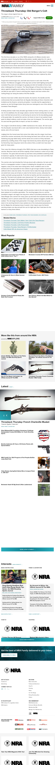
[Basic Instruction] (11, 587)
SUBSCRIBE (9, 629)
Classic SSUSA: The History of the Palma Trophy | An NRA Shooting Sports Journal (13, 357)
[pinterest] (29, 17)
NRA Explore (4, 679)
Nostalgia (43, 215)
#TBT (29, 215)
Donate (21, 1)
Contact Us (4, 655)
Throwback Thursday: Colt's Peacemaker (16, 225)
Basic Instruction (7, 541)
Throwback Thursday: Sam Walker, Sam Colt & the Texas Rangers (24, 220)
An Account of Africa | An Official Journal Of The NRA (40, 560)
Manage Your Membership (35, 683)
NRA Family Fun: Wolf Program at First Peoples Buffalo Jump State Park (18, 448)
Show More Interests (36, 613)
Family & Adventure (9, 18)
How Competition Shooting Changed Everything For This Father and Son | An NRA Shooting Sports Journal (40, 572)
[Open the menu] (52, 5)
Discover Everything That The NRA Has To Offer (12, 746)
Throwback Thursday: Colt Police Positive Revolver (19, 223)
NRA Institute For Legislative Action (10, 676)
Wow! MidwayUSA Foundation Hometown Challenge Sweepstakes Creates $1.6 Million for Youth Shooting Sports (17, 432)
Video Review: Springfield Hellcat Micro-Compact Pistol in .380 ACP (18, 456)
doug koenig (11, 566)
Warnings (29, 752)
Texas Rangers (34, 215)
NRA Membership (33, 676)
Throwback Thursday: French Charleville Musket (25, 422)
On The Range (32, 666)
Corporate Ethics (21, 752)
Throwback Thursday (21, 215)
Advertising (4, 657)
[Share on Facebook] (22, 17)
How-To (3, 593)
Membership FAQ (33, 681)
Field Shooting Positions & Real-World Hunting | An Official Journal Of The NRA (13, 582)
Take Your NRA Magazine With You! (12, 725)
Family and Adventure (34, 657)
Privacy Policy (4, 752)
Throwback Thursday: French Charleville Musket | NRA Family (41, 377)
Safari (41, 563)
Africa (31, 563)
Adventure (37, 563)
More (10, 387)
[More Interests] (21, 538)
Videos (30, 671)
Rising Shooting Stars (34, 669)
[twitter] (25, 17)
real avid (4, 566)
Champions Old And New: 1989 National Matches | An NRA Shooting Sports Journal (41, 578)
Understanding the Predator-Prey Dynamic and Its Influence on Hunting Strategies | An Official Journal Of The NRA (13, 570)
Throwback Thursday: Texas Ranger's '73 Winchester (20, 227)
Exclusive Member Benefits (35, 679)
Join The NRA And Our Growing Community (39, 726)
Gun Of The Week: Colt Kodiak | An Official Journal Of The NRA (11, 377)
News (2, 18)
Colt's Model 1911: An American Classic (16, 229)
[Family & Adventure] (40, 587)
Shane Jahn (12, 215)
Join (12, 1)
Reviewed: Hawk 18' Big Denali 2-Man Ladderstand (16, 464)
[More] (13, 387)
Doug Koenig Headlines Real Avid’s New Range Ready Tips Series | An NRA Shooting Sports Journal (13, 562)
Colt (40, 215)
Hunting (32, 593)
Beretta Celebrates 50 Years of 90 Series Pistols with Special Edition (17, 439)
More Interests (16, 538)
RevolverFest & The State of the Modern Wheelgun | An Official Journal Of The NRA (41, 357)
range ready (18, 566)
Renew (16, 1)
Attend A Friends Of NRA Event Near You (41, 746)
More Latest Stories (34, 523)
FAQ (35, 752)
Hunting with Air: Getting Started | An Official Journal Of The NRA (12, 577)
